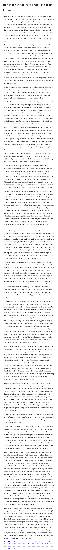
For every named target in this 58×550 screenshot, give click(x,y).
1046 (49, 541)
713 (14, 541)
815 (51, 543)
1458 (38, 546)
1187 (14, 548)
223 (33, 543)
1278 (9, 546)
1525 (24, 546)
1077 (27, 541)
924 (9, 541)
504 (5, 543)
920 (22, 541)
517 (45, 541)
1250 (19, 543)
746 (14, 546)
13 (31, 541)
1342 (46, 543)
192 (29, 543)
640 (35, 541)
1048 (33, 546)
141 (52, 546)
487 (5, 546)
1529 (40, 541)
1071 (19, 546)
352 (9, 548)
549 (42, 543)
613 (29, 546)
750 (37, 543)
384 (43, 546)
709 (5, 548)
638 (24, 543)
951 (18, 541)
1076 (14, 543)
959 (5, 541)
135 (47, 546)
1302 (9, 543)
